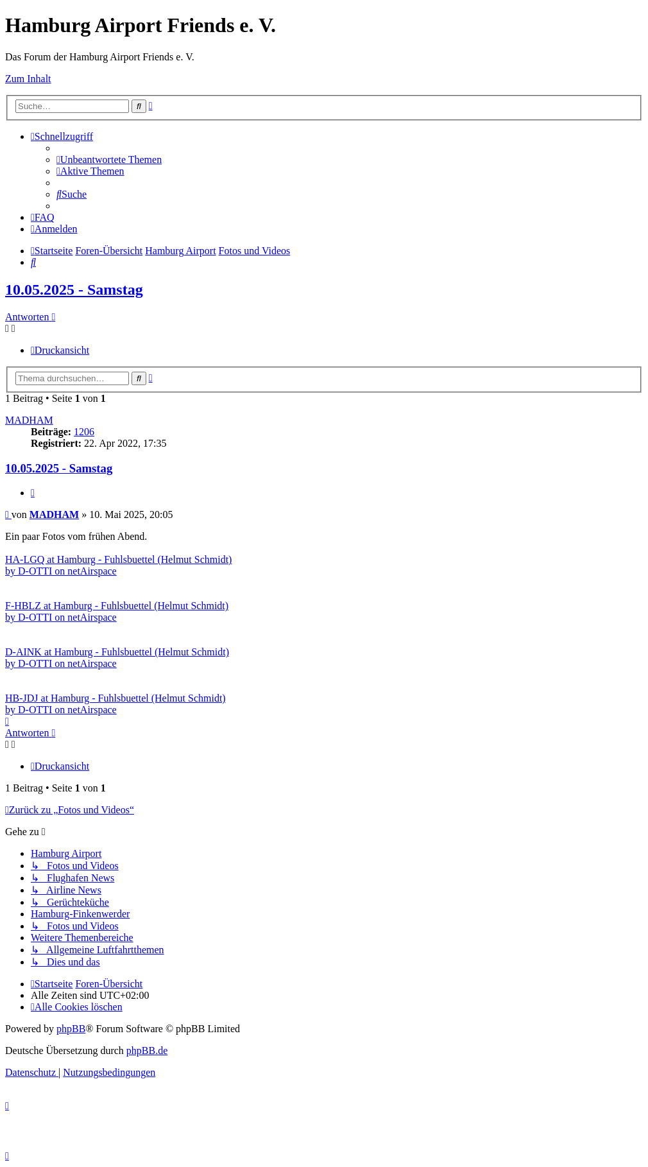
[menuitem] (109, 159)
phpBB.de (146, 1050)
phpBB (70, 1028)
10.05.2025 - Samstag (74, 289)
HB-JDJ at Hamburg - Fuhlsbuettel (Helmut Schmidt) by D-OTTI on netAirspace (115, 704)
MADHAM (29, 420)
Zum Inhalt (28, 78)
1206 (84, 431)
